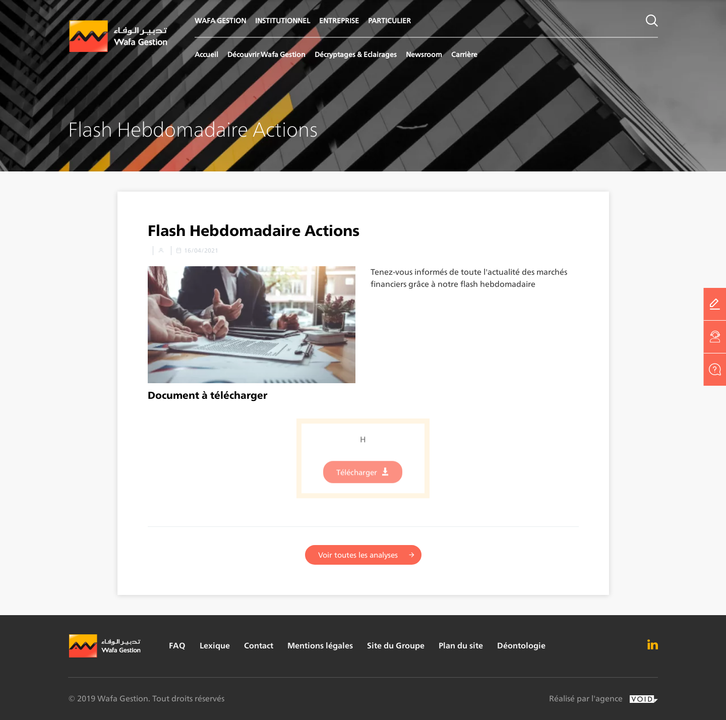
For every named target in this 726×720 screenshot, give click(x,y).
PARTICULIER (389, 20)
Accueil (206, 54)
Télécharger (356, 477)
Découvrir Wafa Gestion (266, 54)
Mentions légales (320, 645)
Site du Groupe (396, 645)
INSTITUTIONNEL (282, 20)
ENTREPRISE (339, 20)
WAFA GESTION (220, 20)
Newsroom (424, 54)
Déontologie (521, 645)
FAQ (177, 645)
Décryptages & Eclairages (356, 54)
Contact (258, 645)
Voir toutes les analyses (358, 555)
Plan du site (461, 645)
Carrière (464, 54)
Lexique (215, 645)
